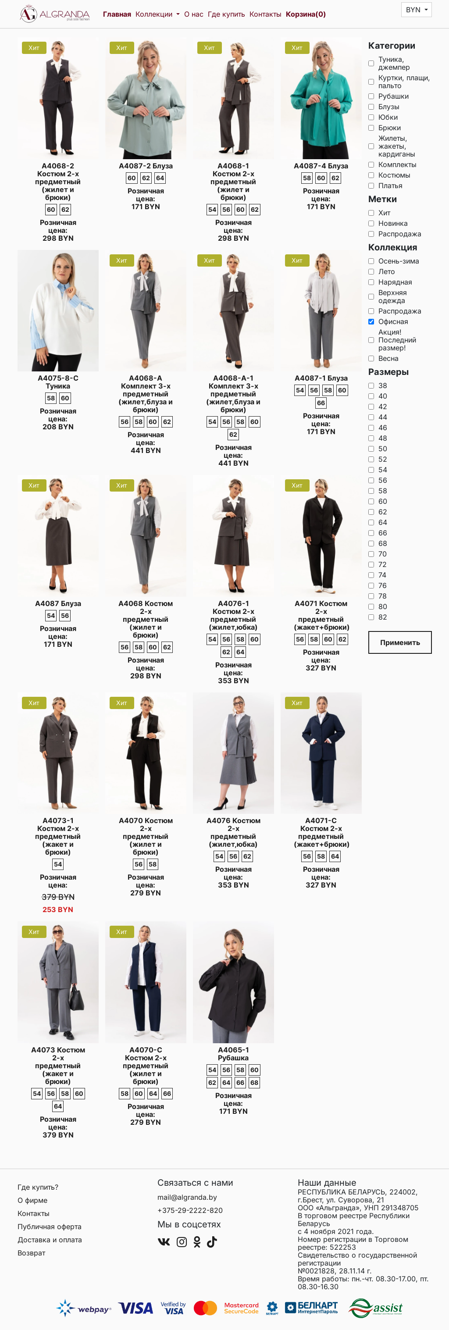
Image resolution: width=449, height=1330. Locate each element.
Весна (383, 358)
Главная (117, 14)
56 (377, 480)
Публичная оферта (50, 1226)
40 (377, 396)
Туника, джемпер (389, 63)
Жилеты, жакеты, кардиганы (391, 146)
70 (377, 554)
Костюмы (389, 175)
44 (377, 417)
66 (377, 533)
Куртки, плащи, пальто (399, 81)
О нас (193, 14)
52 (377, 459)
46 (377, 427)
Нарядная (390, 282)
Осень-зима (393, 261)
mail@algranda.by (187, 1197)
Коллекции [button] (155, 14)
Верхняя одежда (387, 296)
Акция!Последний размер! (392, 340)
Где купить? (38, 1187)
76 (377, 585)
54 (377, 470)
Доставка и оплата (50, 1239)
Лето (381, 271)
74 (377, 575)
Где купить (226, 14)
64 (377, 522)
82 (377, 617)
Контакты (265, 14)
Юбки (383, 117)
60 (377, 501)
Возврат (31, 1252)
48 (377, 438)
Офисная (388, 321)
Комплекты (392, 164)
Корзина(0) (306, 14)
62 (377, 512)
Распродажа (394, 234)
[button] (417, 9)
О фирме (32, 1200)
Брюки (384, 128)
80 (377, 606)
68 (377, 543)
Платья (385, 185)
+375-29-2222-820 (190, 1210)
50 (377, 449)
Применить (400, 642)
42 (377, 406)
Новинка (388, 223)
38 (377, 385)
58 (377, 491)
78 (377, 596)
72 (377, 564)
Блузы (383, 107)
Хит (379, 213)
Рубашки (388, 96)
